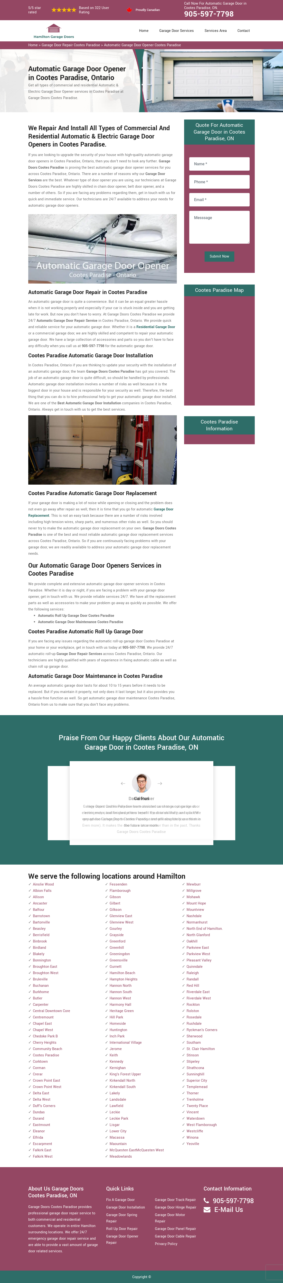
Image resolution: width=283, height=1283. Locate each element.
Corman (39, 1068)
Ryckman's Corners (202, 1030)
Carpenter (40, 1004)
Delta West (41, 1099)
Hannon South (121, 992)
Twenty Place (197, 1105)
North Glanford (198, 935)
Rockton (193, 1004)
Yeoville (193, 1143)
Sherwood (194, 1036)
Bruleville (40, 979)
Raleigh (193, 973)
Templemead (197, 1086)
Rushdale (194, 1023)
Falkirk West (43, 1156)
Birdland (39, 947)
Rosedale (194, 1017)
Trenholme (195, 1099)
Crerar (38, 1074)
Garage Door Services (176, 30)
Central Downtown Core (51, 1011)
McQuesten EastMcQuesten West (137, 1150)
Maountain (118, 1143)
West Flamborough (202, 1124)
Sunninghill (195, 1074)
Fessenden (118, 884)
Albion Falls (42, 890)
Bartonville (41, 922)
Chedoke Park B (45, 1036)
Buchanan (41, 985)
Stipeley (193, 1061)
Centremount (43, 1017)
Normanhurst (197, 922)
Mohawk (193, 897)
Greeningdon (120, 954)
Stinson (193, 1055)
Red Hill (193, 985)
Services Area (216, 30)
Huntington (118, 1030)
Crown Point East (46, 1080)
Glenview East (121, 916)
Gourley (116, 928)
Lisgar (115, 1124)
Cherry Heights (45, 1042)
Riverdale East (198, 992)
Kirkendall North (122, 1080)
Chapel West (43, 1030)
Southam (194, 1042)
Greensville (119, 960)
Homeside (118, 1023)
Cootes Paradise (46, 1055)
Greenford (117, 941)
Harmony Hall (120, 1004)
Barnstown (41, 916)
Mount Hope (196, 903)
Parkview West (198, 954)
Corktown (40, 1061)
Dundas (39, 1112)
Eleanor (39, 1131)
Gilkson (116, 909)
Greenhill (117, 947)
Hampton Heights (124, 979)
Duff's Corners (44, 1105)
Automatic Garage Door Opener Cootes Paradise (142, 45)
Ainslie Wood (43, 884)
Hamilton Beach (122, 973)
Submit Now (219, 256)
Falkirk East (42, 1150)
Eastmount (41, 1124)
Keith (114, 1055)
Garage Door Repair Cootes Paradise (71, 45)
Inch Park (117, 1036)
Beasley (39, 928)
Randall (193, 979)
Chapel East (42, 1023)
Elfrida (38, 1137)
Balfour (38, 909)
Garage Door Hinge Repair (175, 1207)
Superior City (197, 1080)
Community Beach (47, 1049)
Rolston (193, 1011)
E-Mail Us (228, 1210)
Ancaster (40, 903)
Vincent (193, 1112)
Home (144, 30)
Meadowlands (121, 1156)
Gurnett (116, 966)
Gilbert (115, 903)
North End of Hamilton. (205, 928)
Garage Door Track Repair (175, 1199)
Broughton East (45, 966)
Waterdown (196, 1118)
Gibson (115, 897)
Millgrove (194, 890)
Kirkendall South (123, 1086)
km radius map (219, 349)
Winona (192, 1137)
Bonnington (42, 960)
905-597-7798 (209, 14)
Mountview (195, 909)
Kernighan (118, 1068)
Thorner (193, 1093)
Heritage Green (122, 1011)
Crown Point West (47, 1086)
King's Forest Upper (125, 1074)
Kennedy (116, 1061)
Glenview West (121, 922)
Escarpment (42, 1143)
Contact (243, 30)
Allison (38, 897)
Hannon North (121, 985)
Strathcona (195, 1068)
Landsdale (118, 1099)
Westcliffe (195, 1131)
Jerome (116, 1049)
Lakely (115, 1093)
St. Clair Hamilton (201, 1049)
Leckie (115, 1112)
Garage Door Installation (125, 1207)
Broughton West (45, 973)
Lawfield (116, 1105)
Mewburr (194, 884)
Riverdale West (199, 998)
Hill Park (116, 1017)
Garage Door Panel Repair (175, 1228)
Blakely (38, 954)
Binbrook (40, 941)
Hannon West (120, 998)
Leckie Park (119, 1118)
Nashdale (194, 916)
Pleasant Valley (199, 960)
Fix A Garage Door (120, 1199)
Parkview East (198, 947)
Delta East (41, 1093)
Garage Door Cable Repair (175, 1236)
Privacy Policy (166, 1243)
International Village (126, 1042)
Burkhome (41, 992)
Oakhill (192, 941)
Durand (38, 1118)
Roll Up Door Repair (122, 1228)
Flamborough (120, 890)
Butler (37, 998)
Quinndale (195, 966)
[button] (127, 784)
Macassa (117, 1137)
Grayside (117, 935)
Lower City (118, 1131)
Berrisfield (41, 935)
